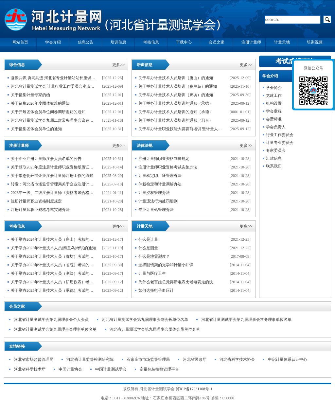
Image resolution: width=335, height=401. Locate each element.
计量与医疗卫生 (152, 273)
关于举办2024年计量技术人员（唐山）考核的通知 (53, 239)
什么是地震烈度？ (154, 256)
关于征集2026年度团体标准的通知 (40, 103)
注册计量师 (19, 145)
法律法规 (144, 145)
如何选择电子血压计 (156, 290)
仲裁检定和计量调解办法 (160, 184)
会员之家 (17, 306)
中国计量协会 (70, 369)
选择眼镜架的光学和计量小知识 (165, 265)
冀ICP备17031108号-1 (194, 389)
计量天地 (144, 226)
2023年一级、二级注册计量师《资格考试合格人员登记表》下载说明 (53, 192)
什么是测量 (148, 248)
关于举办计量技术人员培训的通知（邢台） (175, 120)
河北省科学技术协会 (237, 359)
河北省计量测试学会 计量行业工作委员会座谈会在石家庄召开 (53, 86)
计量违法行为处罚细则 (158, 201)
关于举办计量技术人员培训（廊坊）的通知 (175, 95)
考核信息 (17, 226)
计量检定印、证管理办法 (160, 175)
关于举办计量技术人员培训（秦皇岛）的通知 (177, 86)
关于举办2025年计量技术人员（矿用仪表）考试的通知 (53, 282)
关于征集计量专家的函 (30, 95)
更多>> (118, 64)
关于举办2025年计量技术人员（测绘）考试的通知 (53, 273)
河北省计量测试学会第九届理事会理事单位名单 (55, 329)
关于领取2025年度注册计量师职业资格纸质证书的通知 (53, 167)
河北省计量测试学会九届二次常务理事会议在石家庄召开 (53, 120)
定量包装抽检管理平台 (159, 369)
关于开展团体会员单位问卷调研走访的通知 (48, 112)
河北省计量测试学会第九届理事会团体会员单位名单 (155, 329)
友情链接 (17, 346)
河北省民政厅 (194, 359)
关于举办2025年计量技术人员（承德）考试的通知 (53, 290)
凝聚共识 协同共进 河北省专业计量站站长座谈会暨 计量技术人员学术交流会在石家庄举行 (53, 78)
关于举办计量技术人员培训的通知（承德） (175, 103)
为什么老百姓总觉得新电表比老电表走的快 (175, 282)
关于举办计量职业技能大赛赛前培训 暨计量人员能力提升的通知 (181, 129)
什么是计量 (148, 239)
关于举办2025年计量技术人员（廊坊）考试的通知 (53, 256)
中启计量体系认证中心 (287, 359)
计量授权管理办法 (154, 192)
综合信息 (17, 64)
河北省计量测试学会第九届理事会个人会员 (51, 319)
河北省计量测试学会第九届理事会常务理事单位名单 (246, 319)
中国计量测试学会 (111, 369)
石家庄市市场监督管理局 (148, 359)
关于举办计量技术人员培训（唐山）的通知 (175, 78)
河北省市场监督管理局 (33, 359)
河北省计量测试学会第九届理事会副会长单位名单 (145, 319)
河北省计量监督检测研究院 (90, 359)
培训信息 (144, 64)
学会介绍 (270, 76)
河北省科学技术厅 (29, 369)
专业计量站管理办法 (156, 209)
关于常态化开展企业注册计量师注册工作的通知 (52, 175)
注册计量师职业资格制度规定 (36, 201)
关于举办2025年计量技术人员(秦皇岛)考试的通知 (53, 248)
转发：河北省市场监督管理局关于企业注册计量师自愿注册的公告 (53, 184)
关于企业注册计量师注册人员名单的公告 (46, 158)
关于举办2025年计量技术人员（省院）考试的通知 (53, 265)
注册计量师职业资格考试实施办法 (40, 209)
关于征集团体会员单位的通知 (36, 129)
